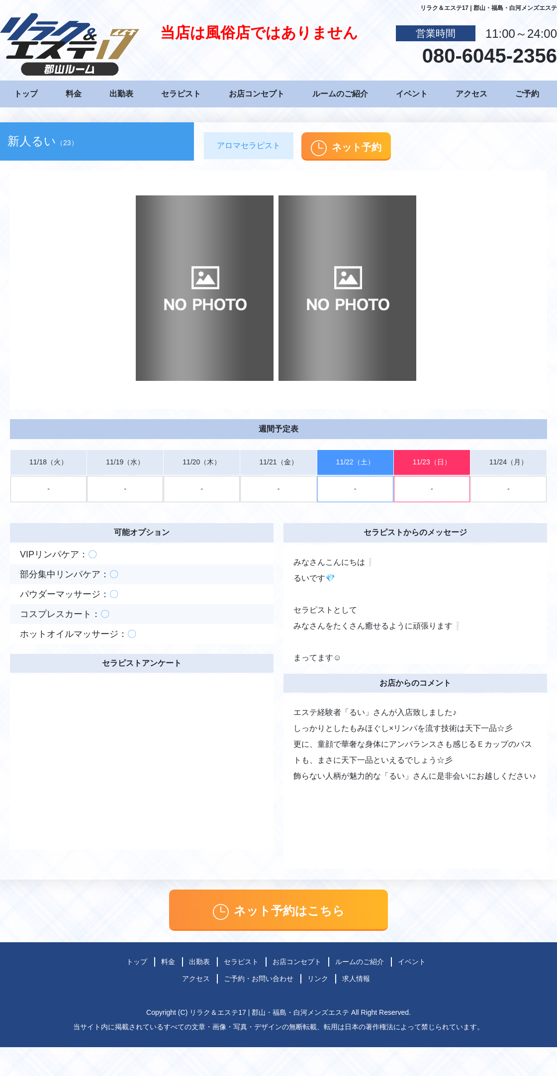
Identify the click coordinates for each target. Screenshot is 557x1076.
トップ (26, 94)
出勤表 (121, 94)
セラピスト (181, 94)
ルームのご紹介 (340, 94)
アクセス (471, 94)
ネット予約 (346, 148)
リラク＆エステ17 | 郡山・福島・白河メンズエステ (269, 1012)
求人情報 (356, 979)
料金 (74, 94)
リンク (317, 979)
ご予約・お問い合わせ (258, 979)
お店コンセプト (256, 94)
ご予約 (527, 94)
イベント (412, 94)
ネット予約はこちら (279, 912)
